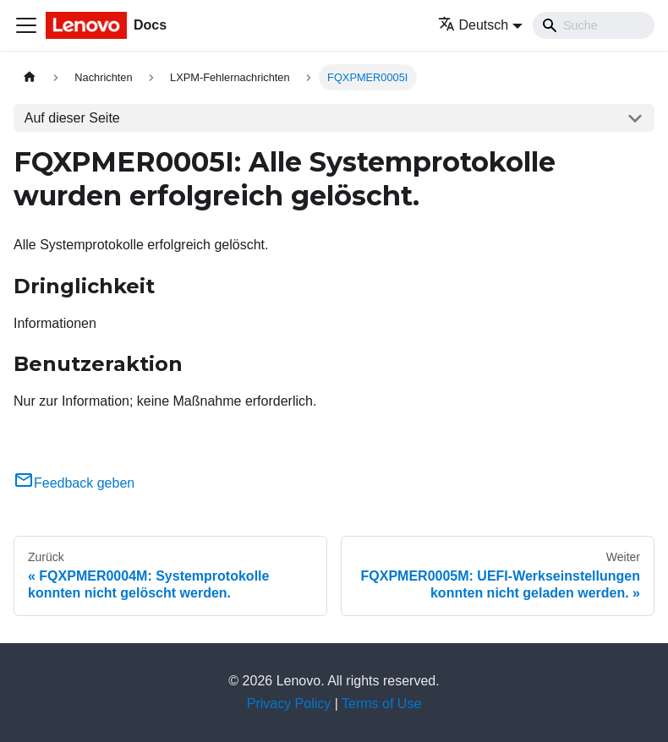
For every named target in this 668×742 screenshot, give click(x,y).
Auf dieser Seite (72, 118)
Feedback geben (74, 483)
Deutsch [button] (473, 25)
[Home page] (30, 77)
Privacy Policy (289, 703)
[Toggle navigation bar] (26, 25)
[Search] (593, 25)
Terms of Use (381, 703)
